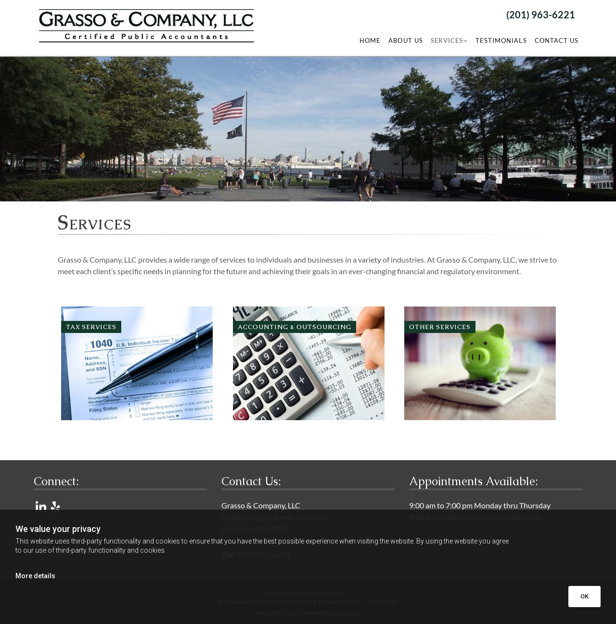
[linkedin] (41, 507)
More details (35, 576)
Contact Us (556, 40)
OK (584, 596)
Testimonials (500, 40)
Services (447, 40)
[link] (449, 40)
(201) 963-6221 (540, 14)
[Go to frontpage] (144, 25)
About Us (405, 40)
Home (370, 40)
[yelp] (55, 507)
